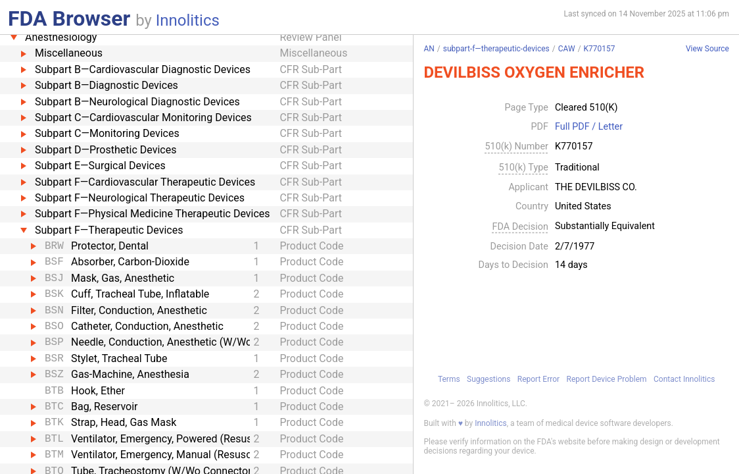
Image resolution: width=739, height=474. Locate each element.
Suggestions (488, 379)
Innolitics (188, 20)
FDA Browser (69, 18)
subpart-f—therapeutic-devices (496, 48)
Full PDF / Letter (589, 127)
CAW (566, 48)
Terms (449, 379)
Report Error (538, 379)
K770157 (599, 48)
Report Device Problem (607, 379)
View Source (707, 49)
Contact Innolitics (684, 379)
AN (428, 48)
